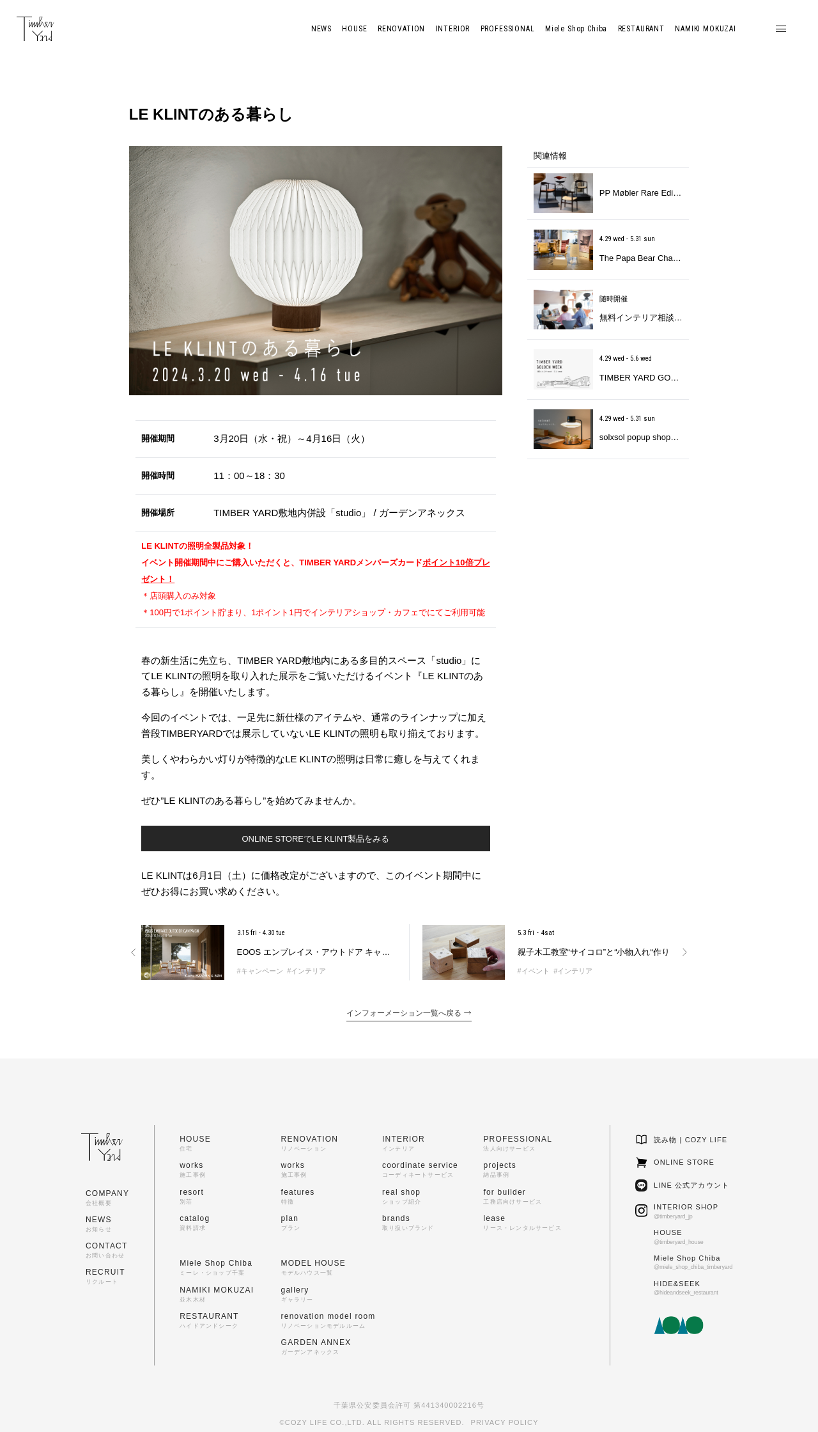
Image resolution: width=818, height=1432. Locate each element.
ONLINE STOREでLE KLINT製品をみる (315, 839)
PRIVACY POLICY (505, 1422)
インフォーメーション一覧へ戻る (409, 1013)
